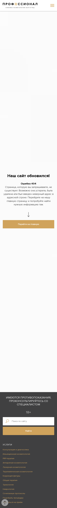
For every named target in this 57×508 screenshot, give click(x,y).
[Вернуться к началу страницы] (4, 502)
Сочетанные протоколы (14, 493)
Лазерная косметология (14, 467)
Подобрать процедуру (13, 498)
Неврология (8, 489)
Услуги (7, 444)
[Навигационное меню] (52, 5)
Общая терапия (10, 480)
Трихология (8, 485)
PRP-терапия (8, 458)
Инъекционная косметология (16, 454)
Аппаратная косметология (15, 463)
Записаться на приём (12, 502)
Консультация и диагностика (16, 449)
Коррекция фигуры (11, 476)
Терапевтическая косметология (18, 471)
